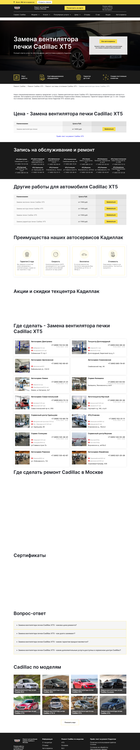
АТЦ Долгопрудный (37, 159)
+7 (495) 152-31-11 (54, 172)
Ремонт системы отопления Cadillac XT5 (61, 86)
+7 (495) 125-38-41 (70, 172)
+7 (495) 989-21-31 (86, 164)
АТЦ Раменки (102, 167)
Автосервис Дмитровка (41, 341)
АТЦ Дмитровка (21, 159)
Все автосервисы (108, 41)
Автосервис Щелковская (42, 360)
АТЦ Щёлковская (54, 159)
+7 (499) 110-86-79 (37, 172)
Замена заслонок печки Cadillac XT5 (31, 202)
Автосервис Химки (39, 378)
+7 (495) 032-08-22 (37, 164)
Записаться (109, 129)
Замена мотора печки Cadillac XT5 (30, 209)
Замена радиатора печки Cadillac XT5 (31, 222)
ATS (62, 742)
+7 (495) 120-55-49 (86, 172)
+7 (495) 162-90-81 (53, 164)
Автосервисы (121, 15)
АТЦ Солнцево (70, 167)
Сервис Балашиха (96, 378)
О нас (98, 15)
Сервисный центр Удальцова (44, 415)
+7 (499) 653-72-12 (118, 164)
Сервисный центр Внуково (100, 433)
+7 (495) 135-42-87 (102, 172)
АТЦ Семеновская (70, 159)
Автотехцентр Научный (98, 397)
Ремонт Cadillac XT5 (35, 86)
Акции (108, 15)
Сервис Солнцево (39, 433)
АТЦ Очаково (53, 167)
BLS (62, 748)
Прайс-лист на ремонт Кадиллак (103, 739)
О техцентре (47, 742)
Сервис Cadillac (20, 15)
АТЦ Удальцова (37, 167)
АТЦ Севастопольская (118, 159)
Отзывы (87, 15)
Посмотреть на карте (75, 8)
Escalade (64, 745)
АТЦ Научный (21, 167)
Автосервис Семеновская (99, 360)
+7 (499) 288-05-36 (21, 172)
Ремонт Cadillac (20, 86)
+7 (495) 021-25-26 (118, 172)
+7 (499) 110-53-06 (21, 164)
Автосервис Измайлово (98, 452)
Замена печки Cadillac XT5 (27, 215)
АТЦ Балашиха (102, 159)
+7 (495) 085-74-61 (69, 164)
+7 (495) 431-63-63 (102, 164)
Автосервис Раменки (40, 452)
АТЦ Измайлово (118, 167)
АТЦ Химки (86, 159)
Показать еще (70, 722)
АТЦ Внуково (86, 167)
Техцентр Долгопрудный (99, 341)
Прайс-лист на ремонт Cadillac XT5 (70, 136)
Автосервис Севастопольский (44, 397)
